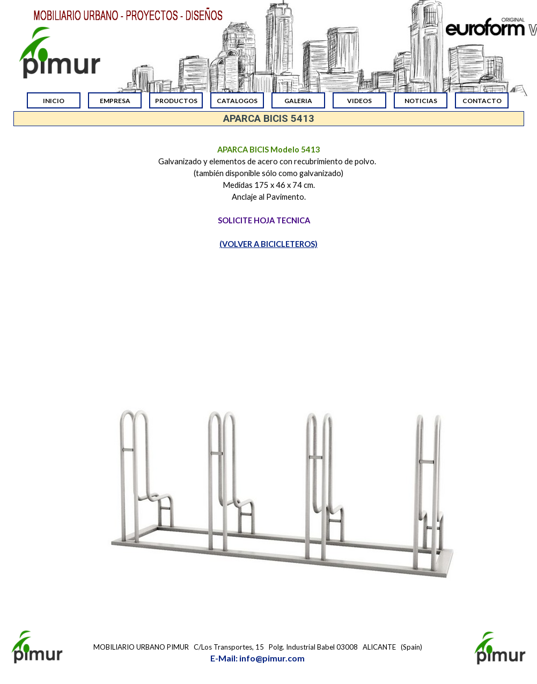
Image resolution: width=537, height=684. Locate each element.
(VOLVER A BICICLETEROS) (268, 244)
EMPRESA (115, 101)
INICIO (53, 101)
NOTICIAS (420, 101)
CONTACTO (482, 101)
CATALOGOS (237, 101)
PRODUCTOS (176, 101)
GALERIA (298, 101)
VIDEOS (359, 101)
